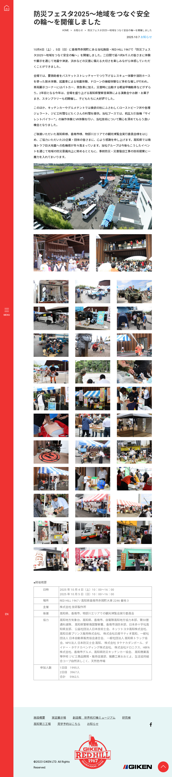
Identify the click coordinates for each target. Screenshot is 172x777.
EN (6, 614)
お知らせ (146, 37)
